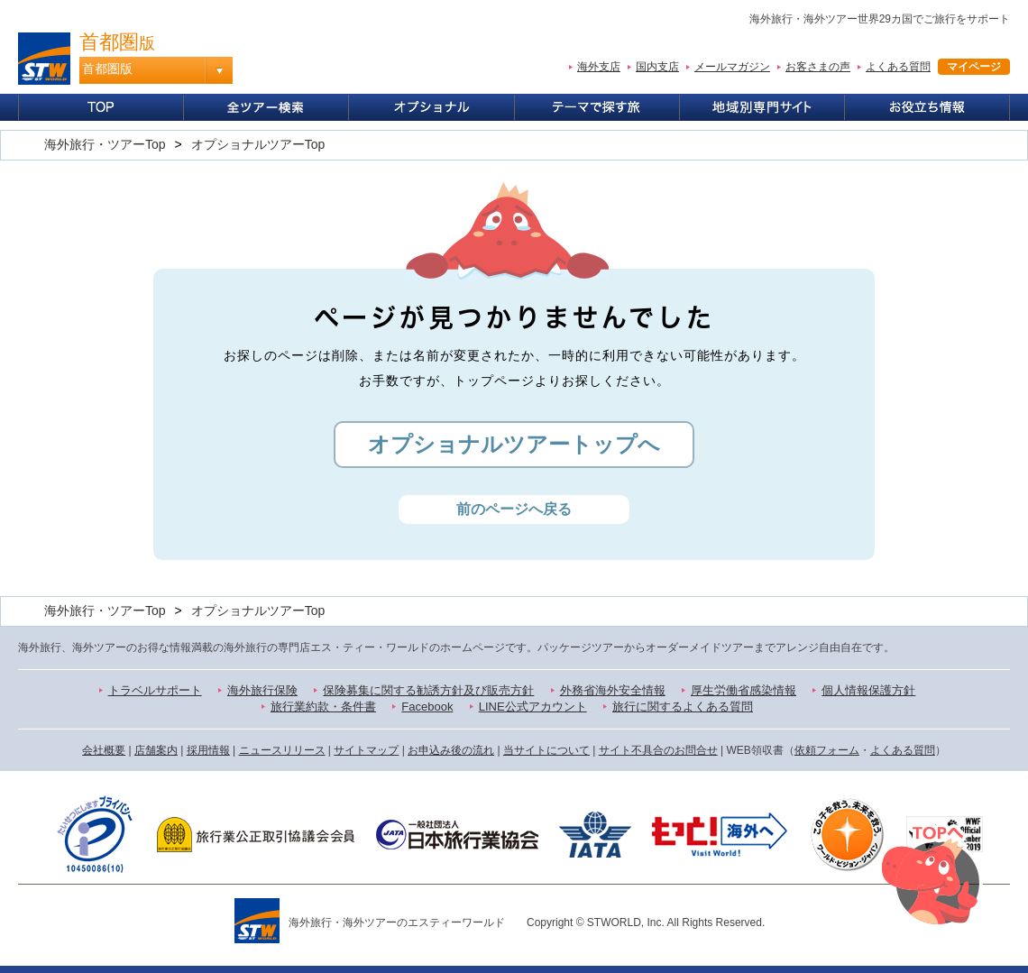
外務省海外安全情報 (612, 690)
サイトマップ (366, 750)
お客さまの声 (817, 66)
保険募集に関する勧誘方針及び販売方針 (428, 690)
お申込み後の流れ (451, 750)
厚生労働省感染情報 (743, 690)
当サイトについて (546, 750)
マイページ (974, 66)
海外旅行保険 (262, 690)
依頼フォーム (826, 750)
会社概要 (103, 750)
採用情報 (208, 750)
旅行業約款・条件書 (323, 706)
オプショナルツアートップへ (514, 444)
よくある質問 (898, 66)
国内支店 (657, 66)
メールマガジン (732, 66)
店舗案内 (156, 750)
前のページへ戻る (514, 509)
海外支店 (598, 66)
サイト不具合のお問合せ (658, 750)
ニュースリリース (282, 750)
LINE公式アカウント (533, 706)
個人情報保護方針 (868, 690)
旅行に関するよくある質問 (682, 706)
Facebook (427, 706)
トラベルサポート (155, 690)
